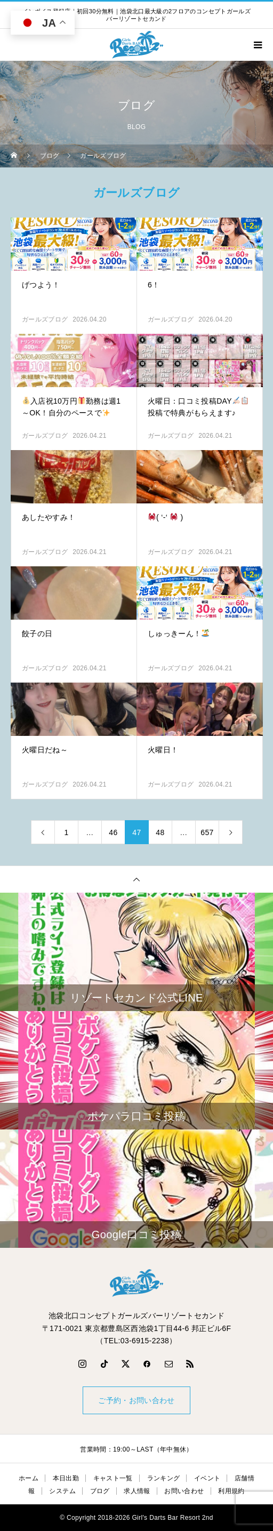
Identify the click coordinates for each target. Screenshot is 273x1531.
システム (62, 1491)
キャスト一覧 (113, 1478)
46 (113, 832)
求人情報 (137, 1491)
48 (160, 832)
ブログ (100, 1491)
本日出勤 (66, 1478)
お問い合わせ (184, 1491)
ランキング (163, 1478)
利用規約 (231, 1491)
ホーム (28, 1478)
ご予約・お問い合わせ (136, 1400)
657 (206, 832)
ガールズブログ (45, 319)
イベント (207, 1478)
